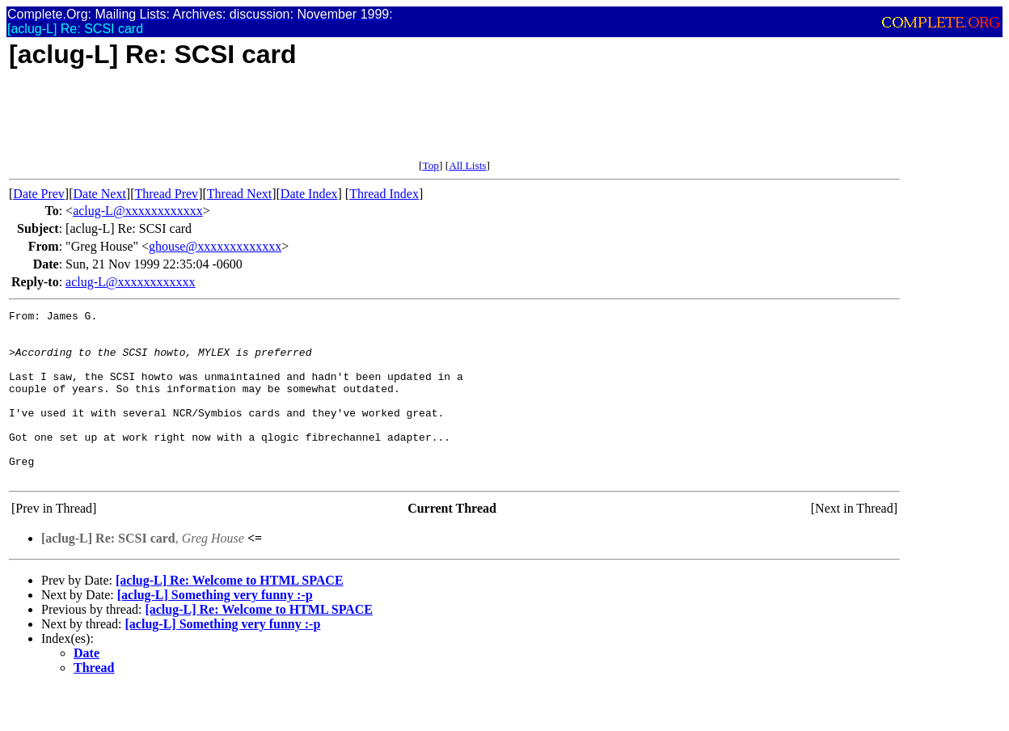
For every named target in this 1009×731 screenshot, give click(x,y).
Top (430, 165)
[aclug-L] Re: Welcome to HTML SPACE (230, 614)
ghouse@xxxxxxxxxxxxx (215, 246)
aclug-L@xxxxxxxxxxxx (137, 211)
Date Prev (39, 194)
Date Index (309, 194)
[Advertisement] (303, 123)
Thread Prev (166, 194)
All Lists (467, 165)
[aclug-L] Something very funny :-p (215, 629)
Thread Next (239, 194)
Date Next (100, 194)
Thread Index (384, 194)
